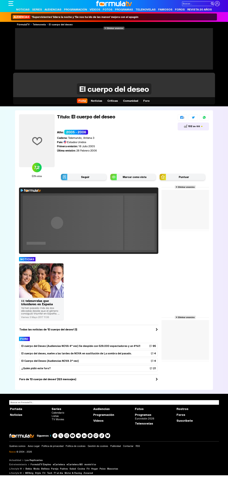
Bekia (28, 468)
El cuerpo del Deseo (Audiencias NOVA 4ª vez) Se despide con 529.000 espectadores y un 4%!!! (80, 346)
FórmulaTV (23, 24)
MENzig (29, 473)
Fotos (107, 9)
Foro (24, 339)
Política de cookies (76, 446)
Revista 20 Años (199, 9)
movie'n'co (90, 464)
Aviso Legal (33, 446)
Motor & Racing (73, 473)
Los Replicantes (34, 460)
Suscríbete (185, 420)
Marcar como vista (134, 177)
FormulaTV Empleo (41, 464)
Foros (180, 9)
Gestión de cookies (98, 446)
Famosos (165, 9)
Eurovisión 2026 (144, 418)
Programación (75, 9)
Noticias (23, 9)
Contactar (128, 446)
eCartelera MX (74, 464)
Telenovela (39, 24)
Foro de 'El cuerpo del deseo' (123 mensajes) (47, 379)
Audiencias (52, 9)
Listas (55, 416)
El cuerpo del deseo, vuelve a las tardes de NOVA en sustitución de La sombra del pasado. (76, 353)
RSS (138, 446)
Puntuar (184, 177)
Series (37, 9)
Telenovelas (146, 9)
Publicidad (115, 446)
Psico (103, 468)
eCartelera (59, 464)
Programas (124, 9)
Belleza (45, 468)
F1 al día (58, 473)
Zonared (88, 473)
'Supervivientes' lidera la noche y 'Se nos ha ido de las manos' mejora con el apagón (75, 17)
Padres (64, 468)
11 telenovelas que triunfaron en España (37, 302)
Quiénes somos (17, 446)
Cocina (81, 468)
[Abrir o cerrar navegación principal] (10, 3)
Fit (88, 468)
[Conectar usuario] (217, 3)
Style (38, 473)
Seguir (85, 177)
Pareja (54, 468)
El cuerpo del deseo (61, 24)
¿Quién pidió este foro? (36, 368)
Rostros (182, 409)
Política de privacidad (52, 446)
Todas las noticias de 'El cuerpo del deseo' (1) (48, 329)
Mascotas (112, 468)
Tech (49, 473)
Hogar (94, 468)
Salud (73, 468)
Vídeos (95, 9)
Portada (16, 409)
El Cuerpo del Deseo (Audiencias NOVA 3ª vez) (50, 361)
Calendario (58, 413)
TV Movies (58, 419)
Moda (36, 468)
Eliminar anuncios (115, 28)
